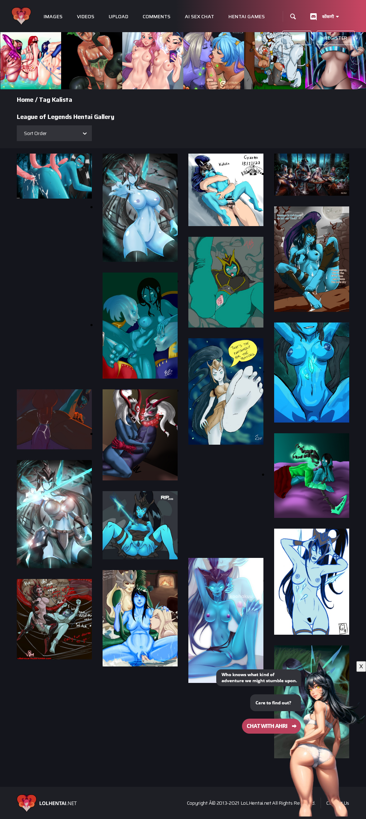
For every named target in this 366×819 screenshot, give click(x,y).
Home (25, 100)
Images (53, 16)
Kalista (62, 100)
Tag (44, 100)
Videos (85, 16)
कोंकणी (328, 16)
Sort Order (35, 133)
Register (335, 38)
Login (297, 38)
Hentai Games (246, 16)
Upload (118, 16)
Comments (156, 16)
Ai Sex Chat (199, 16)
